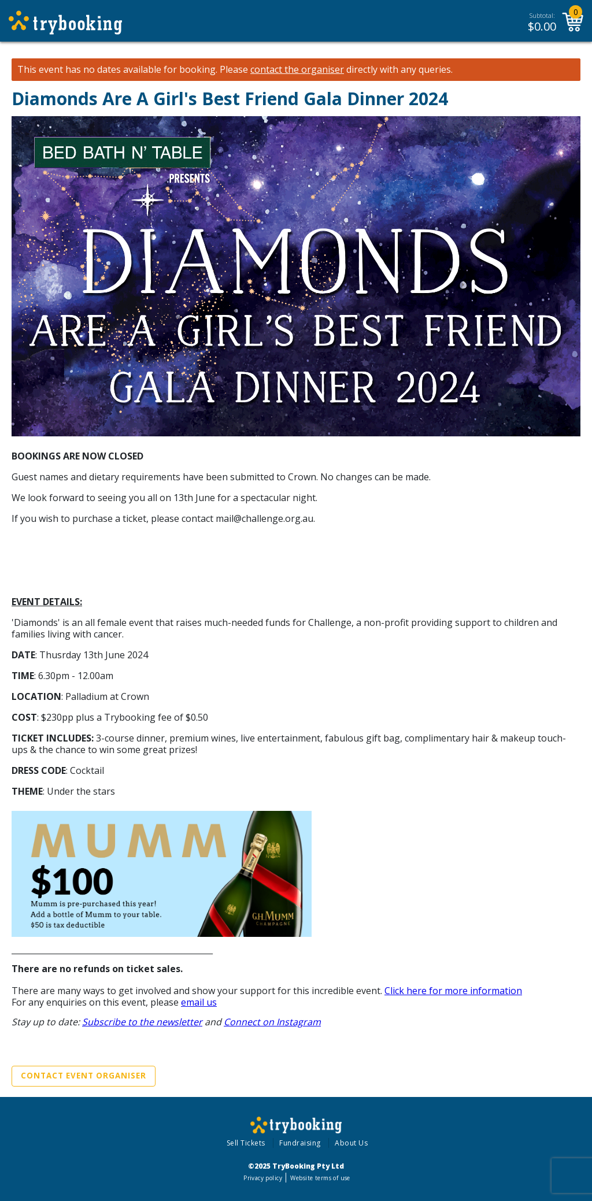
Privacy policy (262, 1178)
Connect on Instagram (272, 1021)
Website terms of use (320, 1178)
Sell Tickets (246, 1143)
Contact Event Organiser (83, 1075)
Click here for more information (453, 990)
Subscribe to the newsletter (142, 1021)
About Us (351, 1143)
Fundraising (300, 1143)
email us (199, 1002)
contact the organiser (297, 69)
